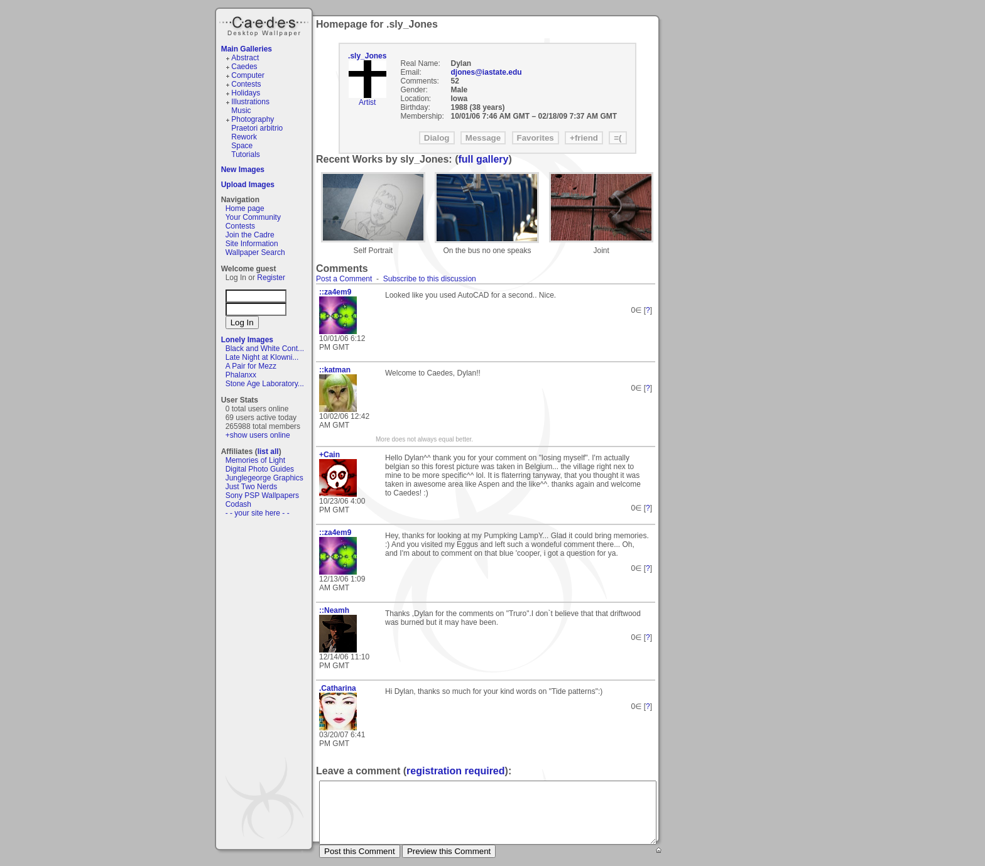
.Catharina (337, 688)
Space (242, 145)
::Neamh (334, 610)
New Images (242, 169)
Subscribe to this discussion (429, 278)
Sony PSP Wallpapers (262, 495)
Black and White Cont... (265, 348)
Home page (245, 208)
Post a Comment (344, 278)
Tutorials (245, 154)
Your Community (253, 217)
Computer (247, 75)
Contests (246, 84)
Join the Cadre (250, 234)
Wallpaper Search (255, 252)
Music (241, 110)
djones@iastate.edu (486, 72)
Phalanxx (241, 375)
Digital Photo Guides (260, 469)
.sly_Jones (367, 55)
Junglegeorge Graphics (264, 478)
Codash (238, 504)
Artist (367, 102)
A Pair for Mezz (251, 366)
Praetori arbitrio (257, 128)
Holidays (245, 93)
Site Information (252, 243)
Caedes (265, 24)
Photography (252, 119)
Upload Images (248, 184)
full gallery (483, 159)
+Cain (329, 454)
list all (268, 451)
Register (271, 277)
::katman (335, 369)
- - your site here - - (258, 513)
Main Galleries (246, 49)
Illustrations (250, 101)
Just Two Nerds (251, 486)
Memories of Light (255, 460)
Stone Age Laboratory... (265, 383)
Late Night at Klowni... (262, 357)
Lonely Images (247, 339)
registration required (455, 771)
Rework (244, 137)
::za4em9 (335, 292)
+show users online (258, 435)
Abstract (245, 57)
